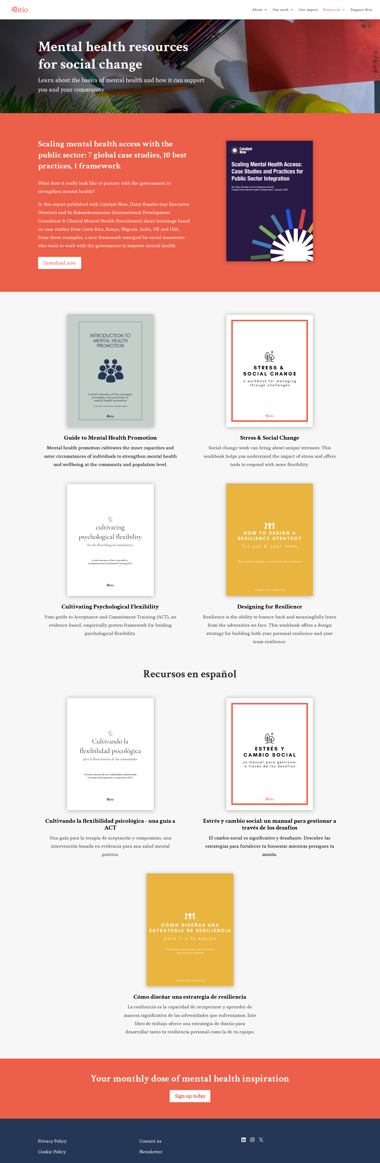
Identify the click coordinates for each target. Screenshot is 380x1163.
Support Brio (361, 10)
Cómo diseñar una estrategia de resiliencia (190, 997)
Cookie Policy (52, 1151)
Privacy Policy (52, 1141)
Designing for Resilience (269, 606)
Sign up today (190, 1096)
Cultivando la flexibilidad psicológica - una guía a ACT (110, 824)
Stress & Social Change (269, 438)
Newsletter (150, 1151)
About (257, 10)
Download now (59, 263)
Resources (331, 10)
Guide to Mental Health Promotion (110, 438)
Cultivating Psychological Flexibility (110, 606)
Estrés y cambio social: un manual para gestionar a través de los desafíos (269, 824)
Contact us (150, 1141)
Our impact (308, 10)
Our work (281, 10)
